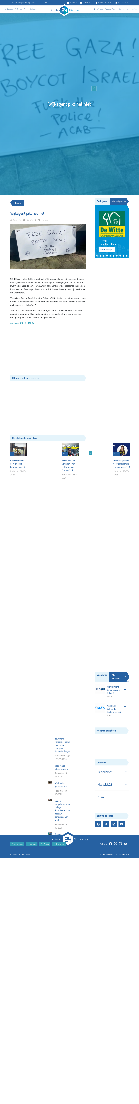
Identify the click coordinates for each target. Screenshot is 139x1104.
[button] (97, 255)
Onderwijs (33, 9)
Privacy (45, 889)
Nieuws (10, 9)
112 (15, 9)
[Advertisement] (48, 351)
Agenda (72, 2)
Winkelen (100, 9)
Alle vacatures (119, 677)
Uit (95, 9)
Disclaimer (58, 889)
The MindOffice (121, 900)
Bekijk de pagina (107, 249)
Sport (26, 9)
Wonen (108, 9)
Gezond (115, 9)
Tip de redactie (103, 2)
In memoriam (124, 9)
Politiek (20, 9)
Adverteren (121, 2)
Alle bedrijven (119, 201)
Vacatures (86, 2)
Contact (31, 889)
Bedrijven (134, 9)
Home (4, 9)
